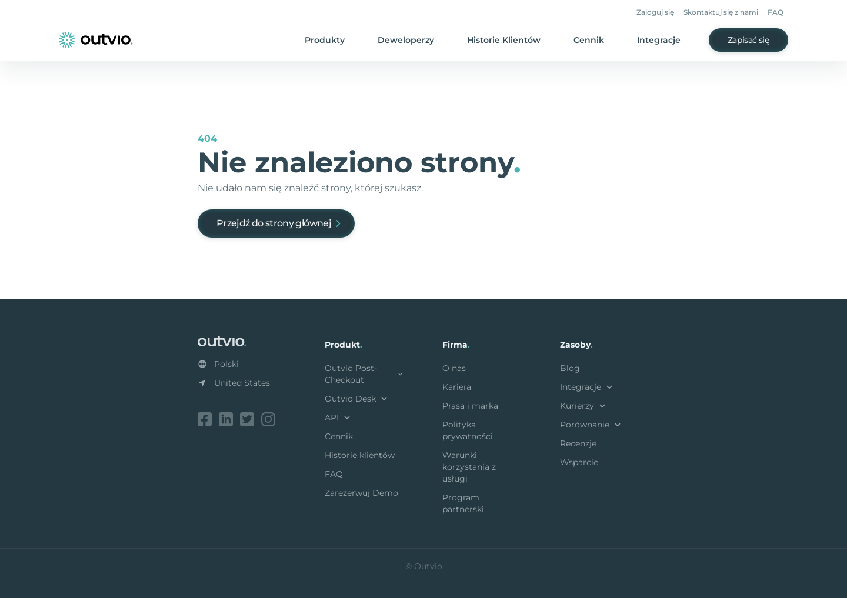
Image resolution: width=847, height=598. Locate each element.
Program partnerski (463, 503)
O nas (454, 368)
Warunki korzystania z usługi (469, 467)
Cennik (588, 40)
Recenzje (578, 443)
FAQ (775, 12)
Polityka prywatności (467, 430)
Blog (570, 368)
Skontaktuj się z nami (720, 12)
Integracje (659, 40)
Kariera (456, 387)
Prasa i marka (470, 405)
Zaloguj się (655, 12)
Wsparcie (579, 462)
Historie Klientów (504, 40)
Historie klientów (360, 455)
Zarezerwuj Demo (361, 492)
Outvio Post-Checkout (365, 374)
